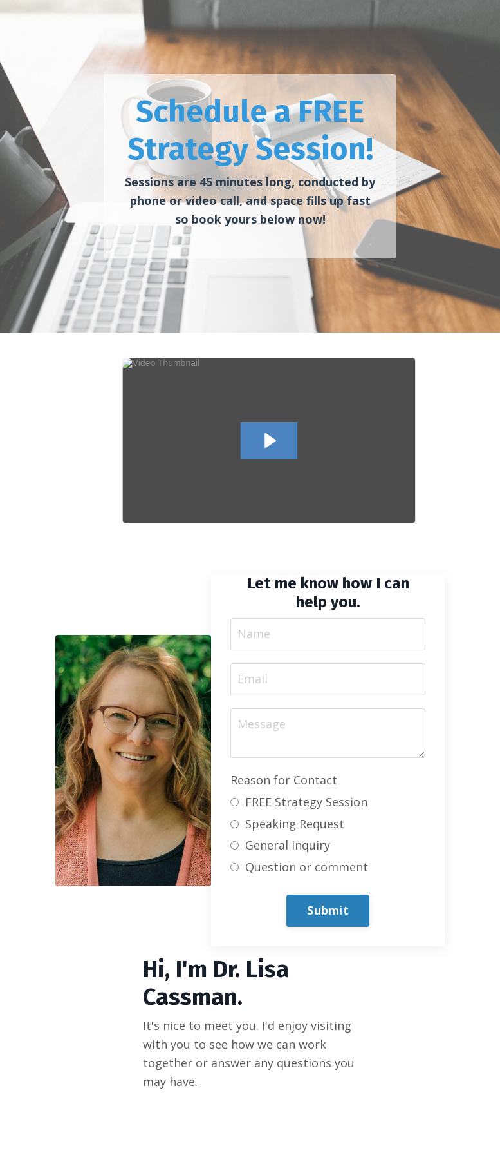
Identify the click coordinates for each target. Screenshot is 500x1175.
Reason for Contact (283, 780)
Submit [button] (328, 910)
